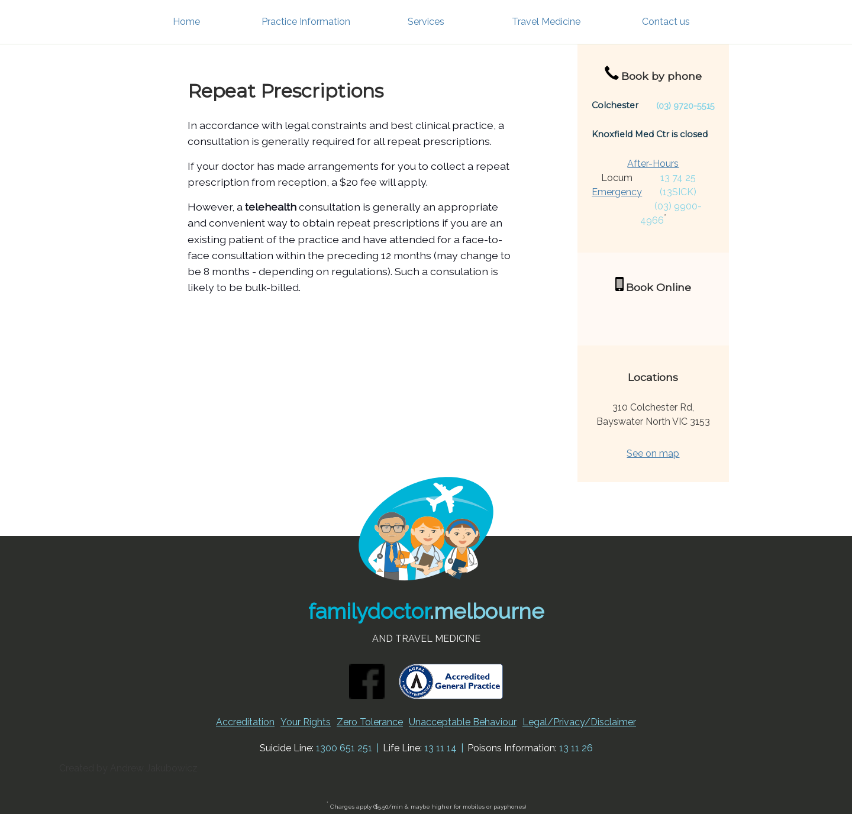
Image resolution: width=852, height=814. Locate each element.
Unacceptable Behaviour (463, 722)
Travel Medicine (546, 21)
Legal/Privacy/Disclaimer (579, 722)
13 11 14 (440, 748)
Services (426, 21)
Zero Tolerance (370, 722)
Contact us (666, 21)
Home (186, 21)
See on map (653, 453)
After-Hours (653, 163)
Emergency (617, 192)
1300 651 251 (344, 748)
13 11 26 (576, 748)
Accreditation (245, 722)
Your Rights (305, 722)
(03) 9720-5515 (685, 106)
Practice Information (306, 21)
